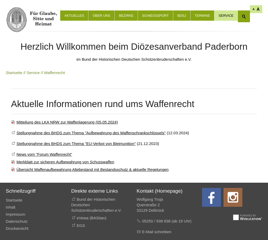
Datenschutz (16, 221)
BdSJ (181, 16)
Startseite (14, 200)
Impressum (15, 214)
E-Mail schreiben (156, 232)
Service (226, 16)
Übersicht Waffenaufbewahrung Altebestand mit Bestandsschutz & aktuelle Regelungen (92, 169)
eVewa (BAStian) (91, 218)
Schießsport (155, 16)
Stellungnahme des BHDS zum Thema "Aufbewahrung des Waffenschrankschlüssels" (91, 133)
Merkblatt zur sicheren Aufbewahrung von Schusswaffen (65, 162)
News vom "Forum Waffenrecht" (44, 154)
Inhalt (10, 207)
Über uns (101, 16)
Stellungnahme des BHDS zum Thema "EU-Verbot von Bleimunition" (76, 143)
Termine (202, 16)
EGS (81, 225)
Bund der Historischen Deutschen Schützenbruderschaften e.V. (96, 205)
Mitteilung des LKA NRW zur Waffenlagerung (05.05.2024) (67, 122)
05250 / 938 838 (157, 221)
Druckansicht (17, 228)
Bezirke (126, 16)
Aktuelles (74, 16)
